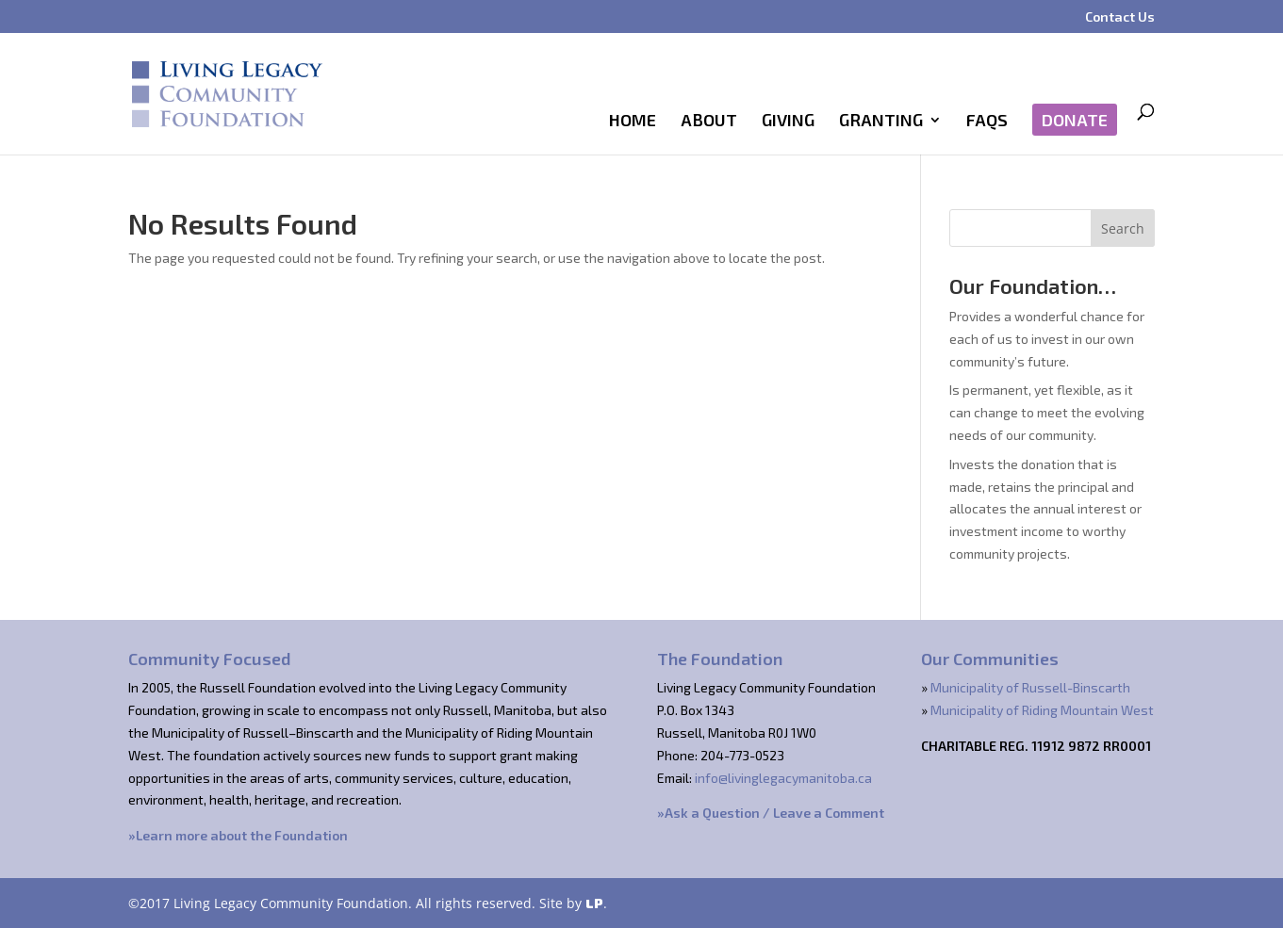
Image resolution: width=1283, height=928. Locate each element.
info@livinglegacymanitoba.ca (783, 778)
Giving (788, 121)
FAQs (987, 121)
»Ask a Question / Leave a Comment (770, 813)
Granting (881, 121)
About (709, 121)
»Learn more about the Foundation (238, 835)
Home (632, 121)
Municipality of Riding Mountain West (1042, 710)
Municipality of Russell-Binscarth (1030, 687)
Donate (1075, 119)
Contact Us (1120, 17)
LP (594, 903)
